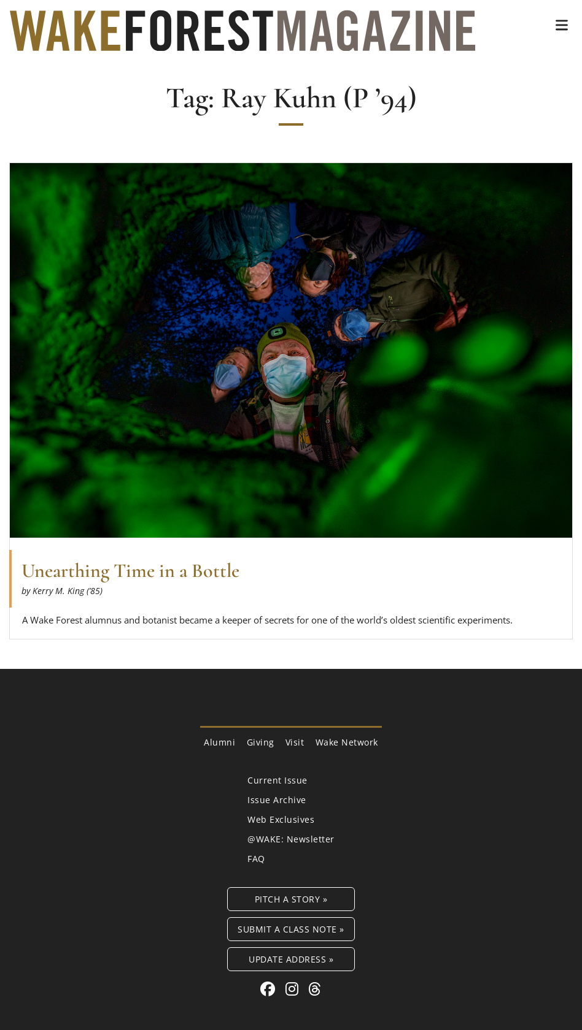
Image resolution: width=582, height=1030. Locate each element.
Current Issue (277, 780)
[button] (561, 25)
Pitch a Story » (291, 899)
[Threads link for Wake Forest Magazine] (315, 989)
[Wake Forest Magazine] (242, 41)
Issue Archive (276, 800)
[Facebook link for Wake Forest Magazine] (269, 989)
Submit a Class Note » (291, 929)
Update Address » (291, 959)
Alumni (219, 742)
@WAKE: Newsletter (291, 839)
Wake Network (347, 742)
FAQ (256, 858)
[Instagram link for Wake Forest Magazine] (294, 989)
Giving (260, 742)
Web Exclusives (280, 819)
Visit (295, 742)
